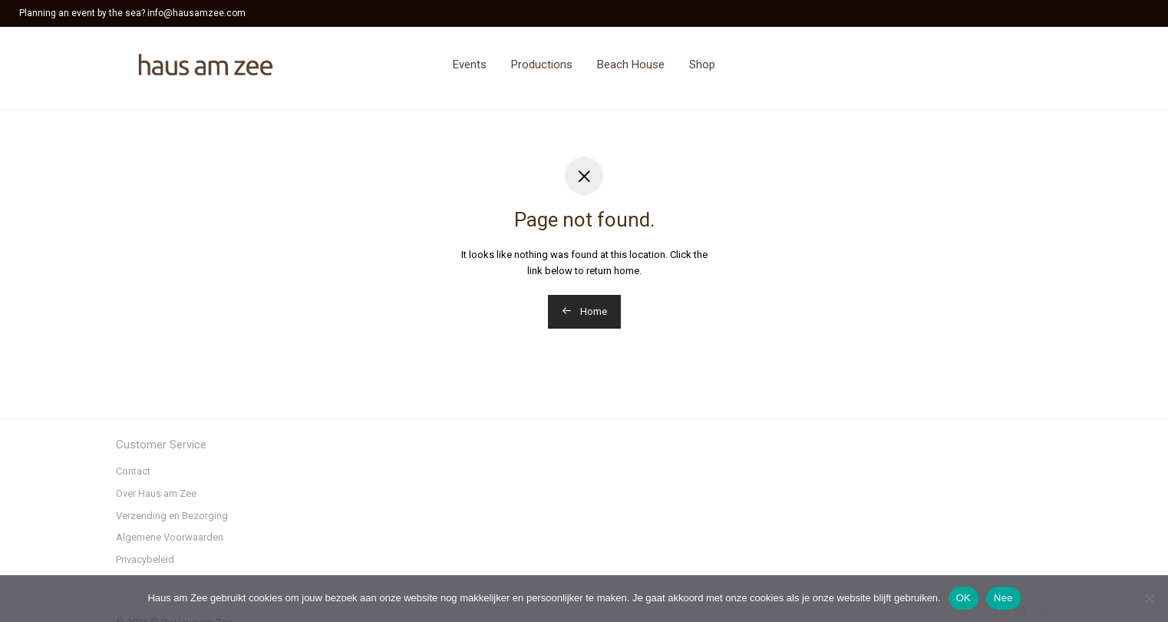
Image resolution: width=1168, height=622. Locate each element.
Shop (702, 64)
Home (584, 311)
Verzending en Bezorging (172, 515)
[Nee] (1148, 598)
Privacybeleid (145, 559)
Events (470, 64)
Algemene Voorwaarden (169, 537)
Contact (133, 471)
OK (963, 598)
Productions (541, 64)
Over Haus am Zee (156, 493)
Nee (1003, 598)
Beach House (631, 64)
